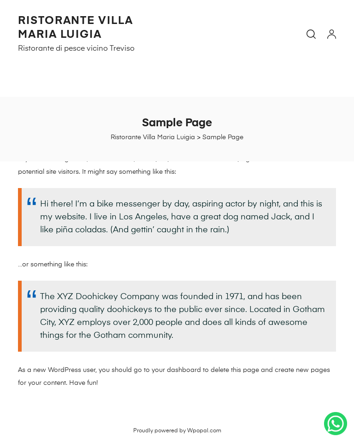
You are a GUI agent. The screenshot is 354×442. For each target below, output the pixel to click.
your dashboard (176, 370)
